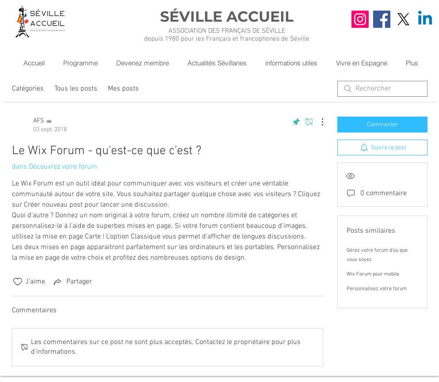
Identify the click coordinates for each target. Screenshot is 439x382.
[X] (403, 19)
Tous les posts (75, 88)
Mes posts (123, 88)
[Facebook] (381, 19)
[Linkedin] (425, 19)
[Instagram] (360, 19)
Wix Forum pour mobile (373, 274)
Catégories (28, 88)
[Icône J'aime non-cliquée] (17, 281)
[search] (382, 89)
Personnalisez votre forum (377, 289)
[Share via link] (72, 281)
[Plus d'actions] (318, 122)
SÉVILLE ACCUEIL (227, 16)
